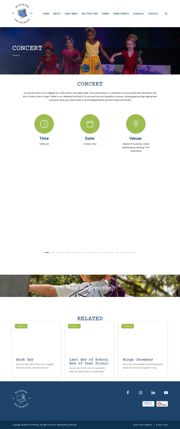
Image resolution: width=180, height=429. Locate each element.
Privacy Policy (162, 424)
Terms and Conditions (142, 424)
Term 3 (15, 55)
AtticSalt (73, 424)
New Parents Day (90, 286)
